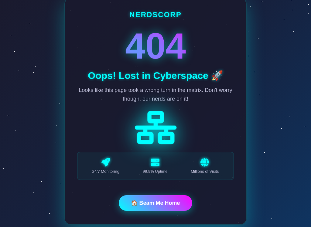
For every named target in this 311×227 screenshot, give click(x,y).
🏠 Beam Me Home (155, 203)
